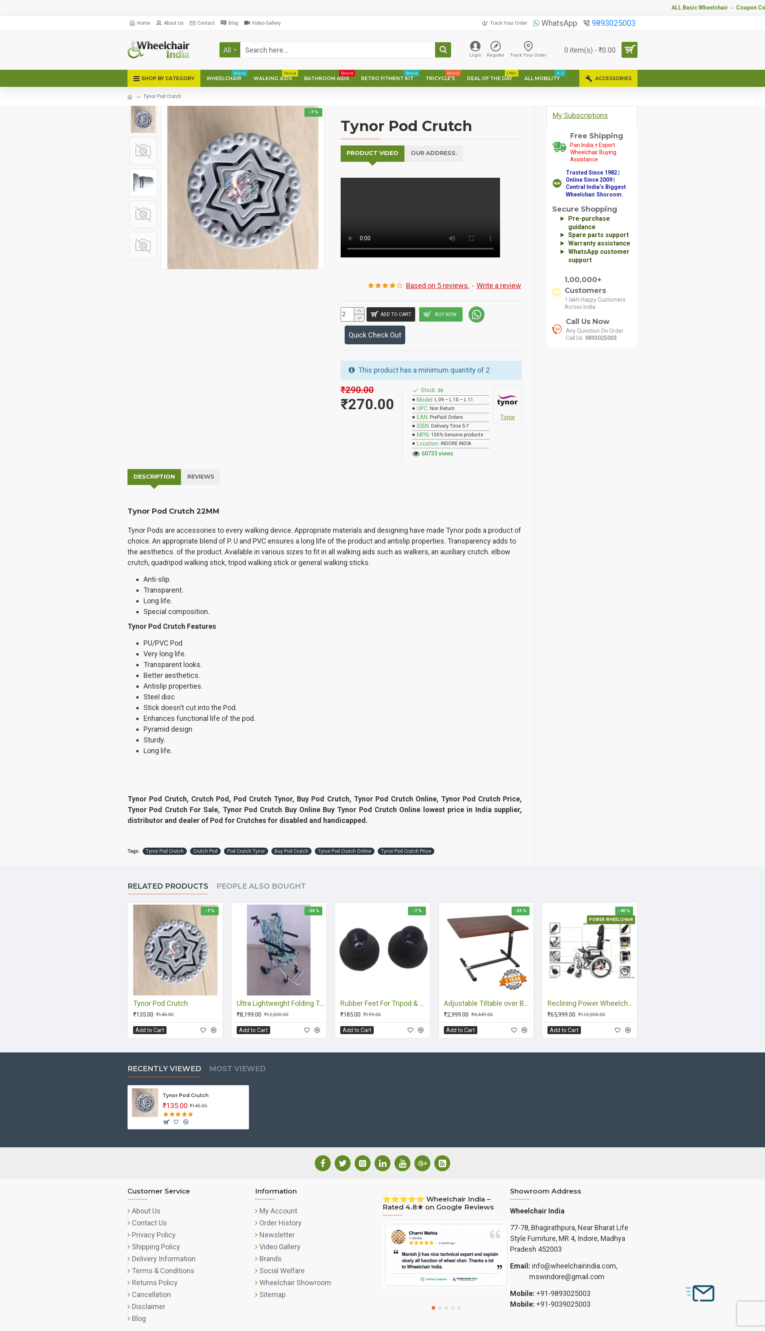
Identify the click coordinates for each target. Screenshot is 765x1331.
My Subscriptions (580, 115)
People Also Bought (261, 868)
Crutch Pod (205, 833)
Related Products (168, 868)
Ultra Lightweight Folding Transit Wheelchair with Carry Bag (280, 985)
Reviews (194, 469)
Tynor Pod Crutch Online (344, 833)
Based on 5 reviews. (437, 274)
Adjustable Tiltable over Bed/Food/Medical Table (488, 985)
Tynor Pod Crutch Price (406, 833)
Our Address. (423, 153)
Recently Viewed (164, 1050)
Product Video (369, 153)
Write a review (499, 274)
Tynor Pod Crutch (165, 833)
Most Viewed (237, 1050)
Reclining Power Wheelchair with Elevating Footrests (591, 985)
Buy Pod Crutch (291, 833)
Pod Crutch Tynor (246, 833)
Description (151, 469)
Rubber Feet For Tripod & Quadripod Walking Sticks (384, 985)
